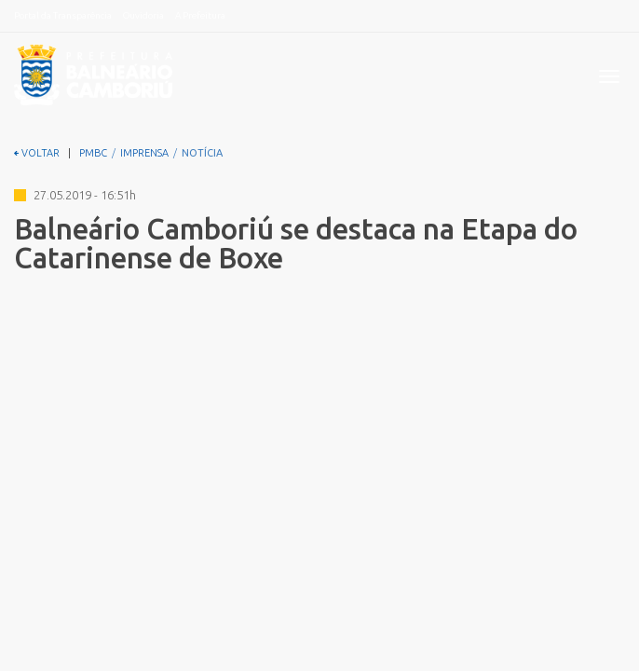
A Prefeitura (200, 15)
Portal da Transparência (63, 15)
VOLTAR (37, 152)
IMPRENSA (144, 152)
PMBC (93, 152)
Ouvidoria (143, 15)
